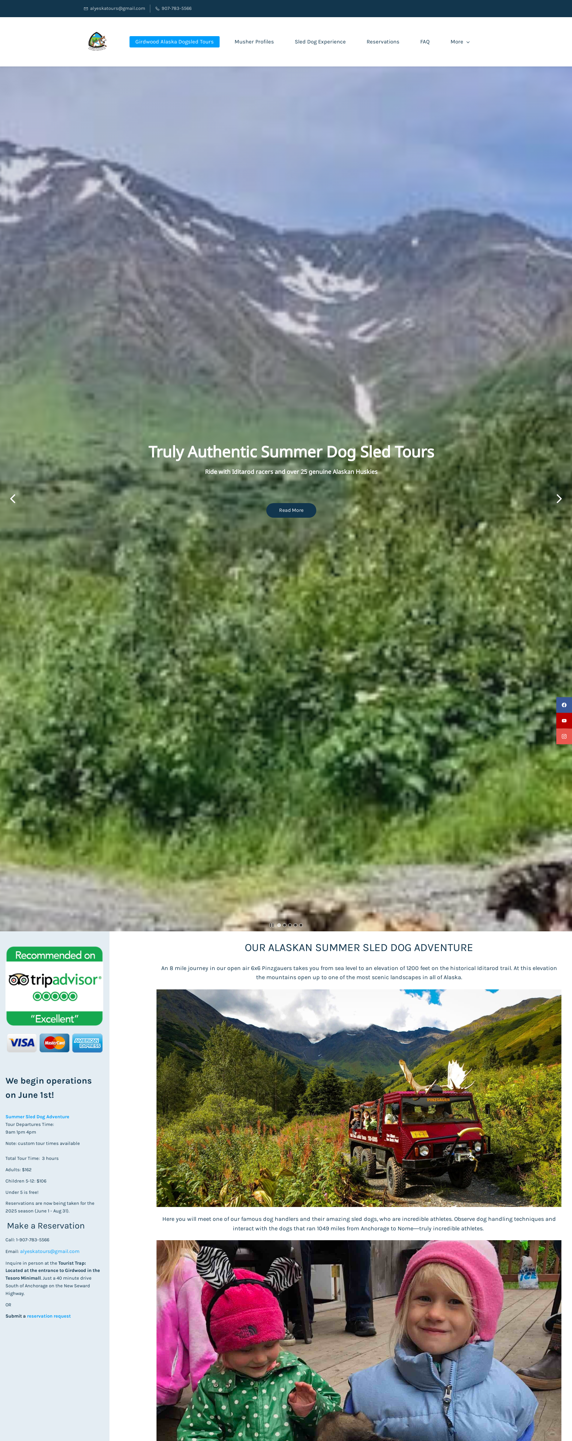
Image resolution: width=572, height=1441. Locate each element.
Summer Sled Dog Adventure (37, 1116)
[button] (13, 499)
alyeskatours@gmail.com (50, 1251)
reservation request (48, 1316)
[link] (54, 950)
